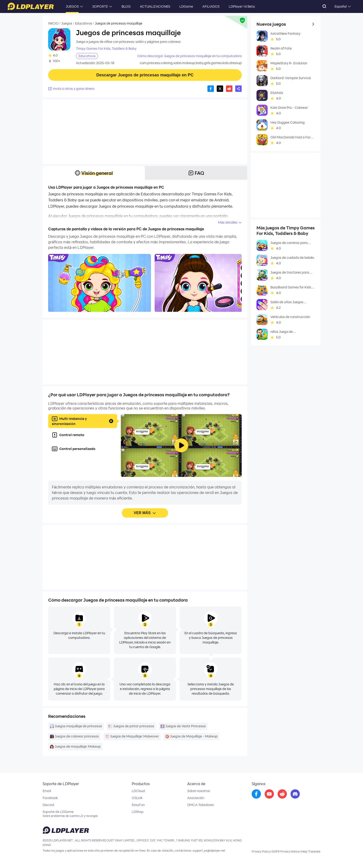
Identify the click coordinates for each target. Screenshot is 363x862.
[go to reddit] (282, 794)
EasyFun (138, 804)
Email (47, 791)
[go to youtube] (269, 794)
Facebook (50, 798)
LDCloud (138, 791)
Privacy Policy (261, 851)
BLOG (126, 6)
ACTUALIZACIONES (155, 6)
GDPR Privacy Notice (286, 851)
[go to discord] (295, 794)
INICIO (53, 23)
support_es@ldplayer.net (209, 850)
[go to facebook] (256, 794)
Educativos (83, 23)
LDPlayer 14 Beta (242, 6)
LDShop (138, 811)
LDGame (186, 6)
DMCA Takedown (200, 804)
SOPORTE (100, 6)
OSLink (137, 798)
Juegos (66, 23)
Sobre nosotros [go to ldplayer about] (198, 791)
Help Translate (310, 851)
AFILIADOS (210, 6)
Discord (48, 804)
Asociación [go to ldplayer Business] (195, 798)
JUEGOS (72, 6)
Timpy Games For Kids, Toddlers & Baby (106, 49)
